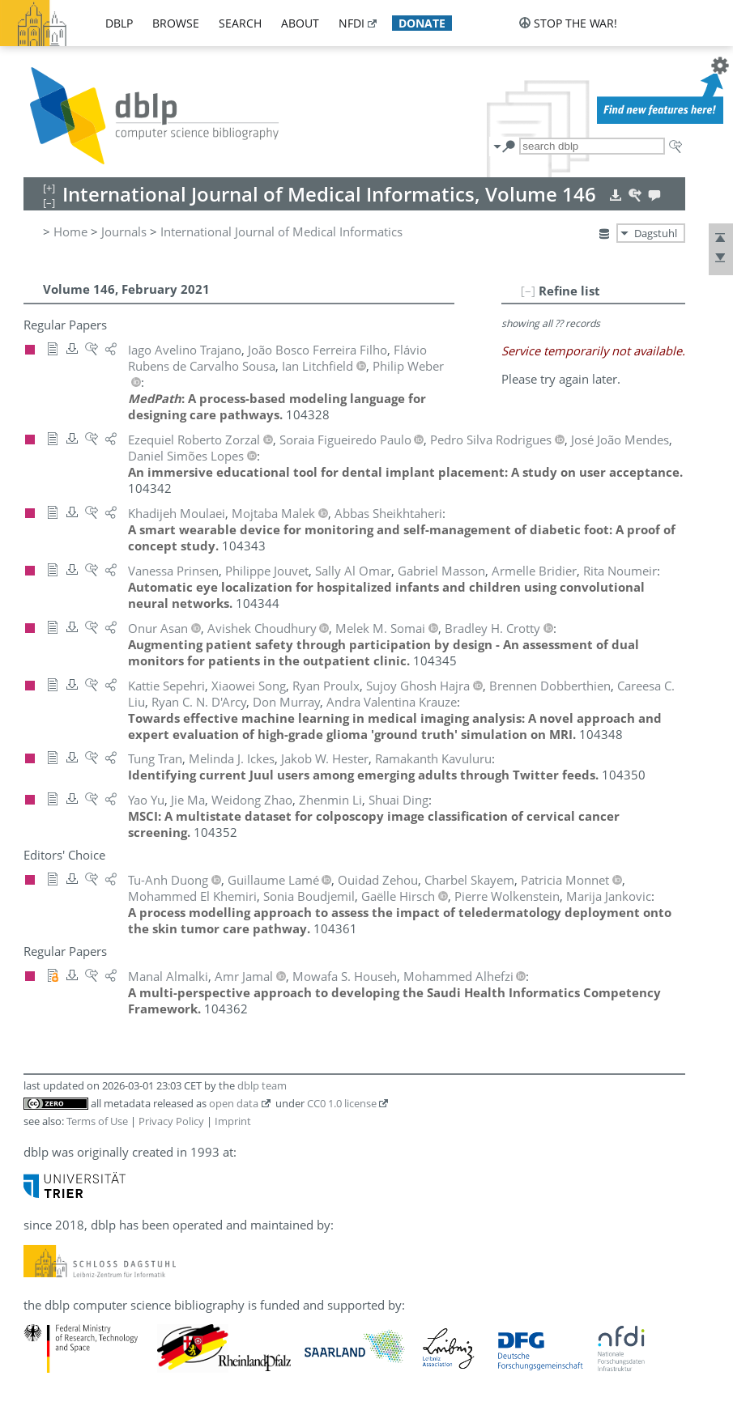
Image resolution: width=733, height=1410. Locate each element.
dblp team (262, 1085)
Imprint (233, 1121)
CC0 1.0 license (342, 1103)
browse (175, 23)
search (240, 23)
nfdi (351, 23)
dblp (119, 23)
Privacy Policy (171, 1121)
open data (233, 1103)
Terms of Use (97, 1121)
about (300, 23)
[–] (528, 290)
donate (421, 23)
